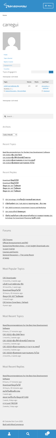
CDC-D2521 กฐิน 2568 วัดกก (12, 155)
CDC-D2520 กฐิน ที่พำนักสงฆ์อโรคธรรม (17, 157)
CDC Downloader (9, 278)
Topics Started (8, 58)
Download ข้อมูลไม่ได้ (11, 180)
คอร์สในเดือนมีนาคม (11, 391)
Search (28, 434)
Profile (5, 55)
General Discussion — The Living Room (15, 91)
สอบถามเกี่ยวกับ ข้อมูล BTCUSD (15, 397)
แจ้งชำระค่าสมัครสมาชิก (11, 86)
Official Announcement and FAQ (15, 242)
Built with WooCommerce (13, 424)
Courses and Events (10, 252)
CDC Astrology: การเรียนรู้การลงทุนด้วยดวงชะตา (23, 199)
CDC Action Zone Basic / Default (15, 302)
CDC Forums (7, 239)
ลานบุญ (6, 258)
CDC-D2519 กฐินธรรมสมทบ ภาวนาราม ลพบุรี (19, 160)
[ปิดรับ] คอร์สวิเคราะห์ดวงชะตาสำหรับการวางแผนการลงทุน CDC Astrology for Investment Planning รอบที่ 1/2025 (28, 217)
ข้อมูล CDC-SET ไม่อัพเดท (12, 186)
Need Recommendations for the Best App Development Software (26, 152)
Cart (43, 432)
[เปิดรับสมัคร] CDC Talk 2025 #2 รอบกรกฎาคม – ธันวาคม (25, 203)
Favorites (6, 69)
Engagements (8, 65)
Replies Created (8, 62)
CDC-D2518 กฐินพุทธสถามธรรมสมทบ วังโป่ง (18, 163)
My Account (9, 434)
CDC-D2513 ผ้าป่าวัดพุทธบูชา (15, 211)
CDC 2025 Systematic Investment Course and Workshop (25, 207)
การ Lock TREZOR (10, 403)
